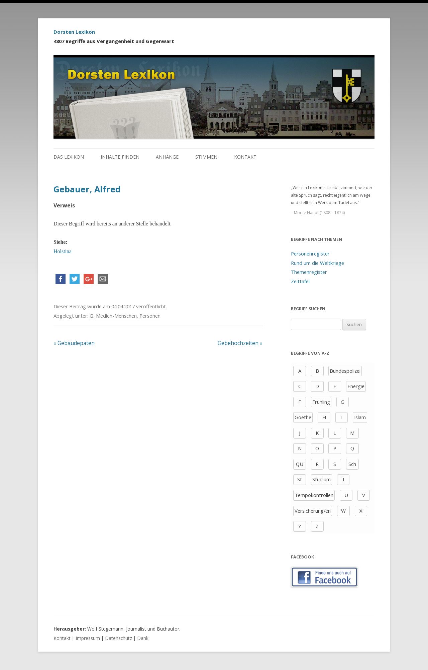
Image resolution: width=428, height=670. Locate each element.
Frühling (321, 401)
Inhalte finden (120, 157)
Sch (352, 464)
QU (299, 464)
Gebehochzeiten (240, 343)
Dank (142, 638)
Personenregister (310, 253)
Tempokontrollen (314, 495)
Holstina (63, 251)
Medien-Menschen (116, 315)
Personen (149, 315)
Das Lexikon (69, 157)
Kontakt (245, 157)
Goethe (303, 417)
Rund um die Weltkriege (317, 263)
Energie (355, 386)
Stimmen (206, 157)
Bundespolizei (345, 370)
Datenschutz (118, 638)
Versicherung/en (313, 510)
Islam (360, 417)
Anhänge (167, 157)
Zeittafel (300, 281)
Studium (321, 479)
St (299, 479)
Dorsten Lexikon (74, 31)
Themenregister (309, 272)
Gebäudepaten (74, 343)
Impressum (88, 638)
